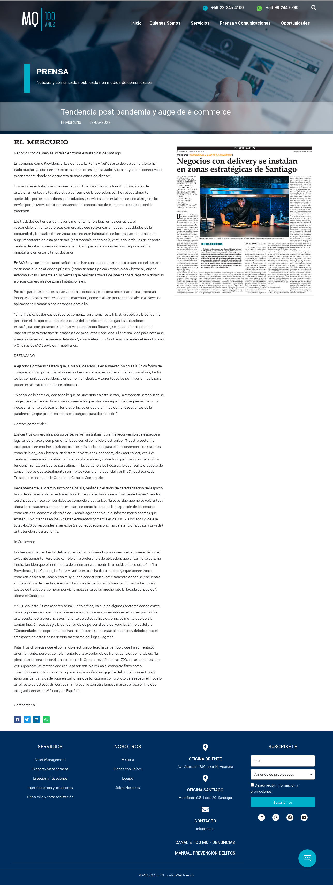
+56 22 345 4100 (227, 7)
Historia (128, 759)
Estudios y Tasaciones (50, 778)
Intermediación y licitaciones (50, 787)
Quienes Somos (164, 23)
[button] (307, 858)
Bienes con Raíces (127, 769)
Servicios (200, 23)
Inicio (136, 23)
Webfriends (185, 875)
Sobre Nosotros (127, 787)
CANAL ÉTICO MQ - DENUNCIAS (205, 842)
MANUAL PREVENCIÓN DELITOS (205, 853)
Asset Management (50, 759)
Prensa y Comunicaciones (245, 23)
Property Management (50, 769)
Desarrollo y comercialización (50, 797)
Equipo (127, 778)
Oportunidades (295, 23)
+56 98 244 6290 (282, 7)
